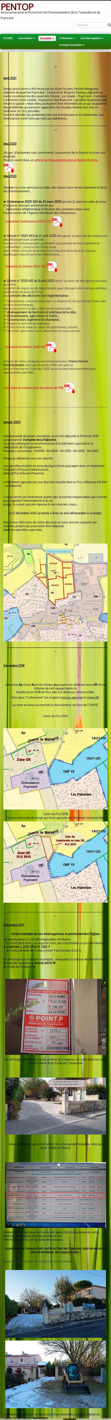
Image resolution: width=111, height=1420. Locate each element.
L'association (26, 38)
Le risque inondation (72, 45)
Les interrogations (92, 38)
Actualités (47, 38)
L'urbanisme (67, 38)
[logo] (55, 11)
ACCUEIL (8, 38)
